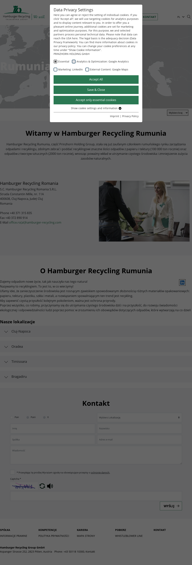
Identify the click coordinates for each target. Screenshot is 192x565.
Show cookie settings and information (96, 108)
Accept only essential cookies (96, 100)
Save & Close (96, 90)
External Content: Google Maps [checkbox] (109, 69)
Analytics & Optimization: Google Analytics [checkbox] (103, 61)
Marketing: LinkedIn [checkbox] (70, 69)
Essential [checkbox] (63, 61)
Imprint (114, 116)
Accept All (96, 79)
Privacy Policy (130, 116)
